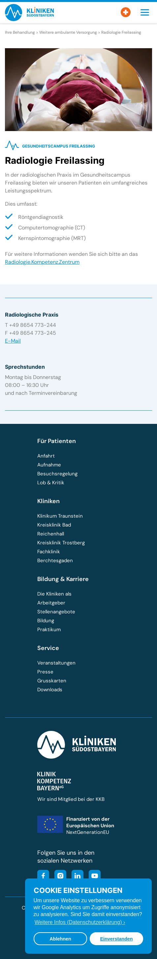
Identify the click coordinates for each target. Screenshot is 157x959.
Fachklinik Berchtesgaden (55, 556)
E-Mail (13, 340)
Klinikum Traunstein (60, 516)
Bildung (45, 620)
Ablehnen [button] (60, 939)
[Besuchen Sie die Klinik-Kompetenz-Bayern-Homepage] (54, 788)
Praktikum (49, 629)
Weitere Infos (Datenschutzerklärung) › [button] (80, 922)
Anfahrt (46, 456)
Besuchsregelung (57, 473)
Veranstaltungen (56, 663)
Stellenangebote (56, 611)
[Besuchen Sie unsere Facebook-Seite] (43, 876)
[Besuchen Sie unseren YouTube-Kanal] (93, 876)
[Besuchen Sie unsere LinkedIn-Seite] (75, 876)
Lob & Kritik (50, 482)
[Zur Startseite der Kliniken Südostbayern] (29, 19)
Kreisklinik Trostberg (61, 542)
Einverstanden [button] (116, 939)
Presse (45, 671)
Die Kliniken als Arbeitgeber (54, 598)
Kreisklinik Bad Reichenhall (54, 529)
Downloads (49, 689)
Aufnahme (49, 465)
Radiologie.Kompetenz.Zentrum (42, 261)
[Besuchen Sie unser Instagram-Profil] (58, 876)
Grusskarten (51, 680)
